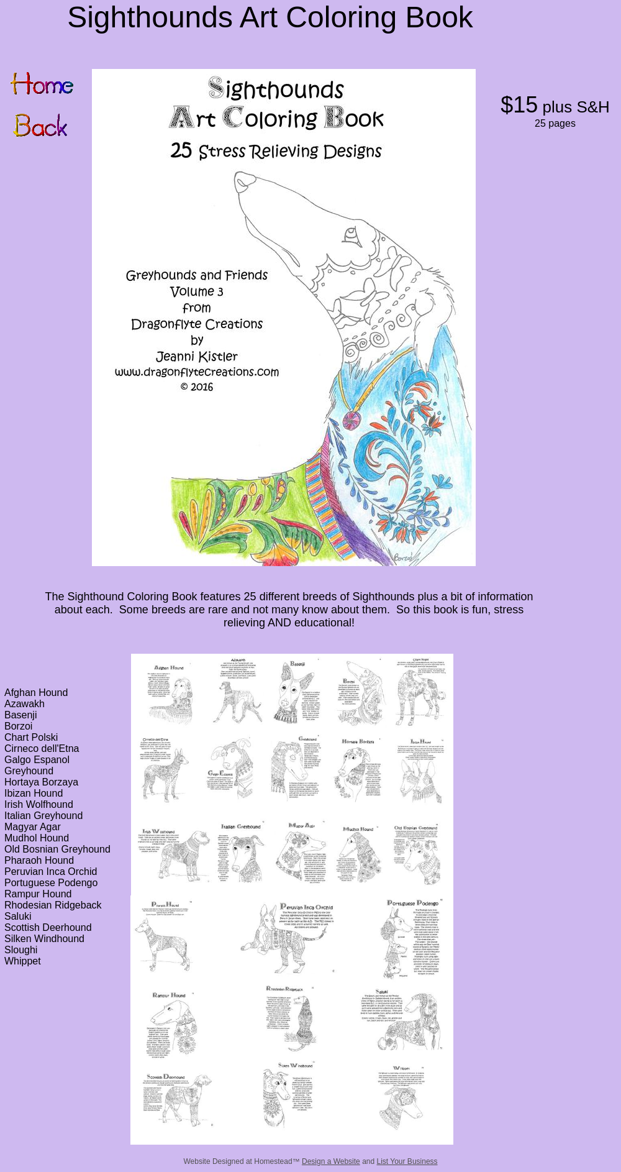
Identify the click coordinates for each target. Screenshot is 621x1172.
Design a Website (331, 1161)
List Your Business (407, 1161)
